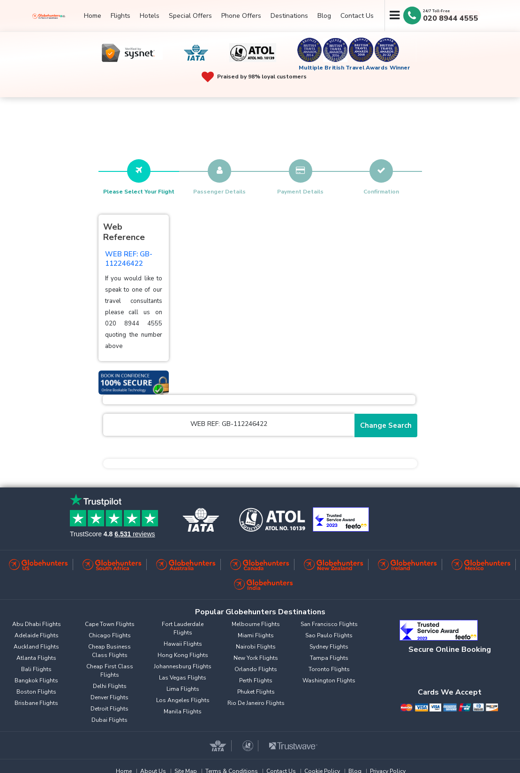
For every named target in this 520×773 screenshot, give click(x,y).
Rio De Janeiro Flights (256, 703)
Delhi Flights (110, 686)
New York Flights (256, 658)
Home (92, 15)
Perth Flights (255, 680)
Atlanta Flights (36, 658)
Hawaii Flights (183, 644)
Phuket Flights (256, 692)
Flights (120, 15)
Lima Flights (182, 689)
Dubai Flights (109, 720)
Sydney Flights (328, 646)
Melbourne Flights (256, 624)
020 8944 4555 (450, 18)
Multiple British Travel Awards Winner (355, 67)
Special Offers (190, 15)
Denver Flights (109, 697)
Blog (324, 15)
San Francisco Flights (329, 624)
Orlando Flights (255, 669)
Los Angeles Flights (183, 700)
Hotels (149, 15)
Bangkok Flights (36, 680)
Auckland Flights (36, 646)
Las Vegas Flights (182, 677)
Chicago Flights (110, 635)
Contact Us (357, 15)
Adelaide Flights (37, 635)
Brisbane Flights (36, 703)
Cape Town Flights (110, 624)
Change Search (386, 425)
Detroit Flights (109, 708)
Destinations (289, 15)
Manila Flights (183, 711)
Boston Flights (36, 692)
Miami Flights (256, 635)
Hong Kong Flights (183, 655)
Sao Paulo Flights (329, 635)
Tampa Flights (329, 658)
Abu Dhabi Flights (36, 624)
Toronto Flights (329, 669)
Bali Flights (36, 669)
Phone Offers (241, 15)
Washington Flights (328, 680)
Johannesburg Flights (182, 666)
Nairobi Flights (256, 646)
